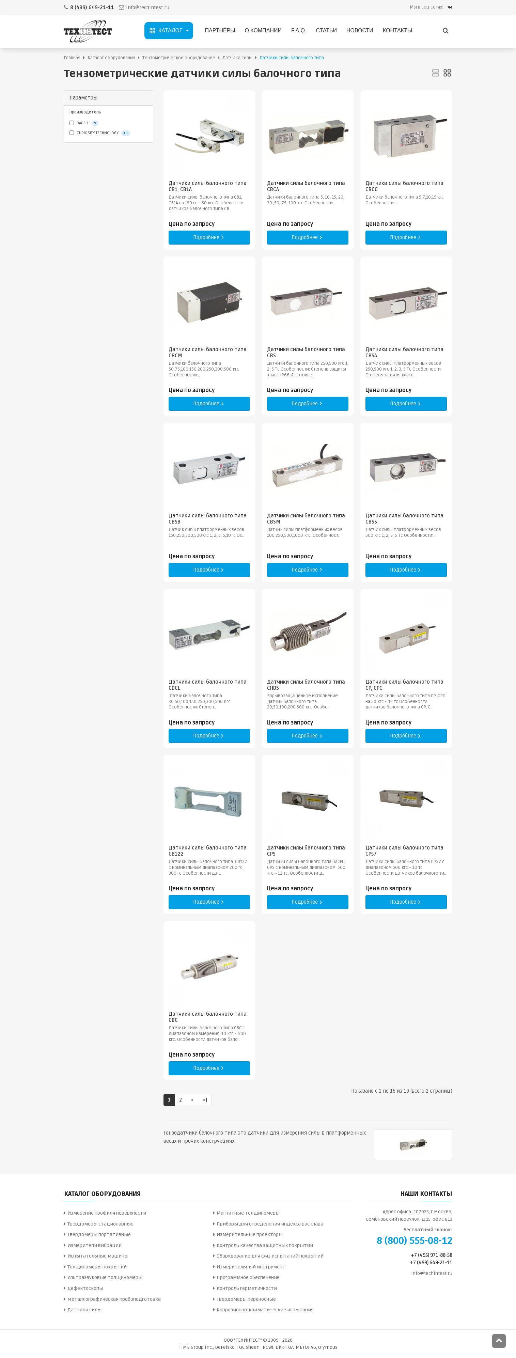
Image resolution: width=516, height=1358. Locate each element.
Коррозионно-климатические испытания (265, 1310)
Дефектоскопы (85, 1288)
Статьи (326, 30)
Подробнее (209, 237)
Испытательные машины (97, 1256)
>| (204, 1100)
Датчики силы (84, 1310)
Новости (359, 30)
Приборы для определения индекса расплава (270, 1224)
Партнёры (220, 30)
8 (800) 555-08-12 (414, 1241)
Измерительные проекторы (250, 1234)
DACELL (83, 123)
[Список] (436, 73)
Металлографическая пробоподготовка (114, 1299)
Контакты (397, 30)
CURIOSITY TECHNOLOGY (99, 133)
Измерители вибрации (94, 1245)
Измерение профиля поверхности (106, 1213)
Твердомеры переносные (246, 1299)
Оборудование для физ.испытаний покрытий (270, 1256)
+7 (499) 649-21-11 (431, 1263)
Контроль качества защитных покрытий (265, 1245)
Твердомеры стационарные (100, 1224)
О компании (263, 30)
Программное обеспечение (248, 1277)
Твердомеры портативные (99, 1234)
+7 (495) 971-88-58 (431, 1255)
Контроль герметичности (247, 1288)
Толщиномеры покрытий (97, 1267)
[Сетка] (447, 73)
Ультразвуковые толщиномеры (104, 1277)
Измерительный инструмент (251, 1267)
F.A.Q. (298, 30)
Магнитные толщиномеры (248, 1213)
